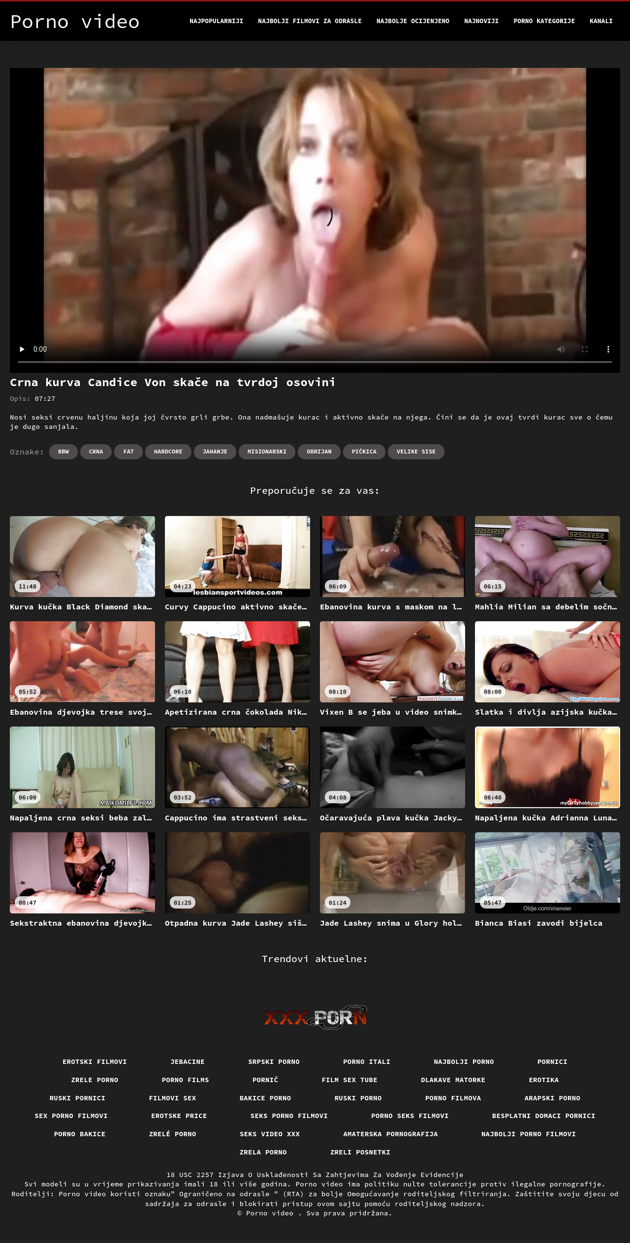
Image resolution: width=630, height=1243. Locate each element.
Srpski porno (274, 1061)
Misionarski (267, 451)
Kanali (601, 21)
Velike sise (416, 451)
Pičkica (364, 451)
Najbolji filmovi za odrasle (310, 21)
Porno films (185, 1079)
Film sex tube (349, 1079)
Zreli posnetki (360, 1152)
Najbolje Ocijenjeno (413, 21)
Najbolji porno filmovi (528, 1133)
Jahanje (215, 451)
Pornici (552, 1061)
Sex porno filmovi (71, 1115)
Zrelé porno (172, 1133)
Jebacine (187, 1061)
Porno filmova (453, 1097)
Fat (128, 451)
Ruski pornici (78, 1097)
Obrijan (319, 451)
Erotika (544, 1079)
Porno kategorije (544, 21)
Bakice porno (265, 1097)
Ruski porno (358, 1097)
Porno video (272, 1213)
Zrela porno (263, 1152)
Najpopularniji (216, 21)
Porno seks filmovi (410, 1115)
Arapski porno (553, 1097)
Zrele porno (94, 1079)
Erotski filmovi (95, 1061)
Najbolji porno (464, 1061)
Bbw (63, 451)
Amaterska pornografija (390, 1133)
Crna (96, 451)
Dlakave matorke (453, 1079)
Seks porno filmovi (289, 1115)
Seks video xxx (270, 1133)
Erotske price (179, 1115)
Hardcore (168, 451)
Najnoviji (481, 21)
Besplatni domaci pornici (544, 1115)
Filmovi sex (172, 1097)
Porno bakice (80, 1133)
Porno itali (366, 1061)
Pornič (265, 1079)
